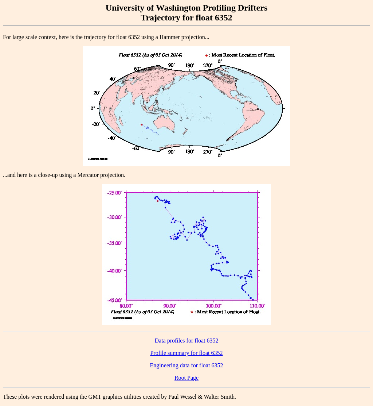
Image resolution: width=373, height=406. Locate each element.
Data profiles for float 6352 (186, 340)
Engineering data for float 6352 (186, 365)
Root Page (186, 378)
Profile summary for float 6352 (186, 353)
